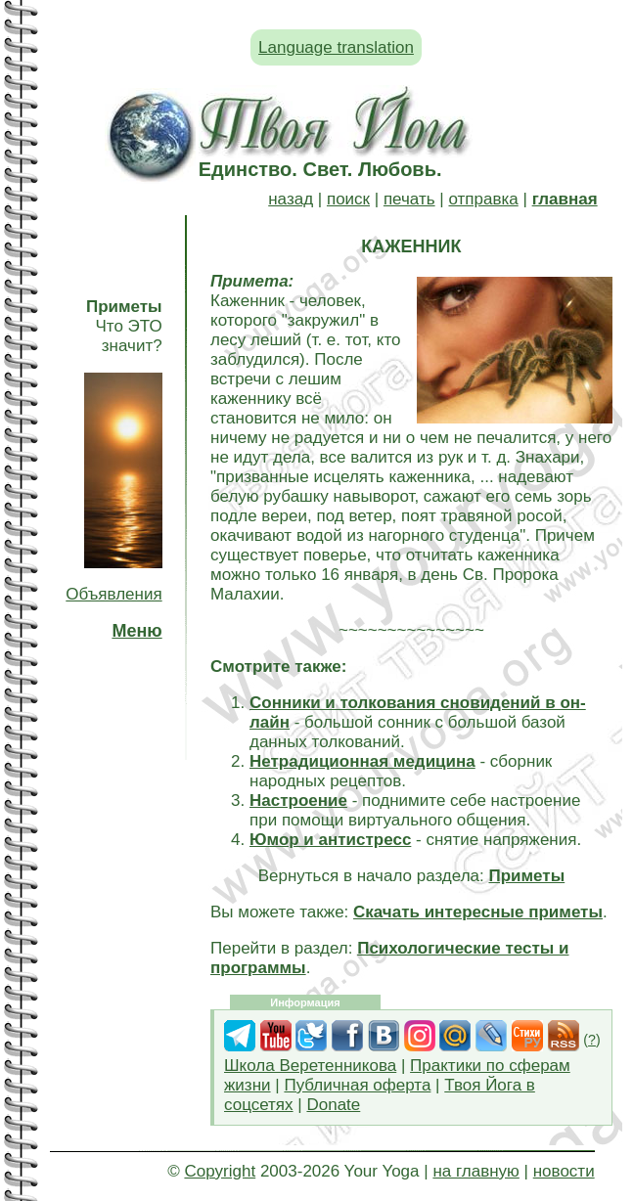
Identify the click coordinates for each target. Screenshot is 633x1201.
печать (409, 199)
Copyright (219, 1171)
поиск (348, 199)
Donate (333, 1104)
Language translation (336, 47)
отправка (483, 199)
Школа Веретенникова (310, 1065)
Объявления (113, 594)
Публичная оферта (357, 1085)
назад (290, 199)
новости (564, 1171)
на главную (475, 1171)
